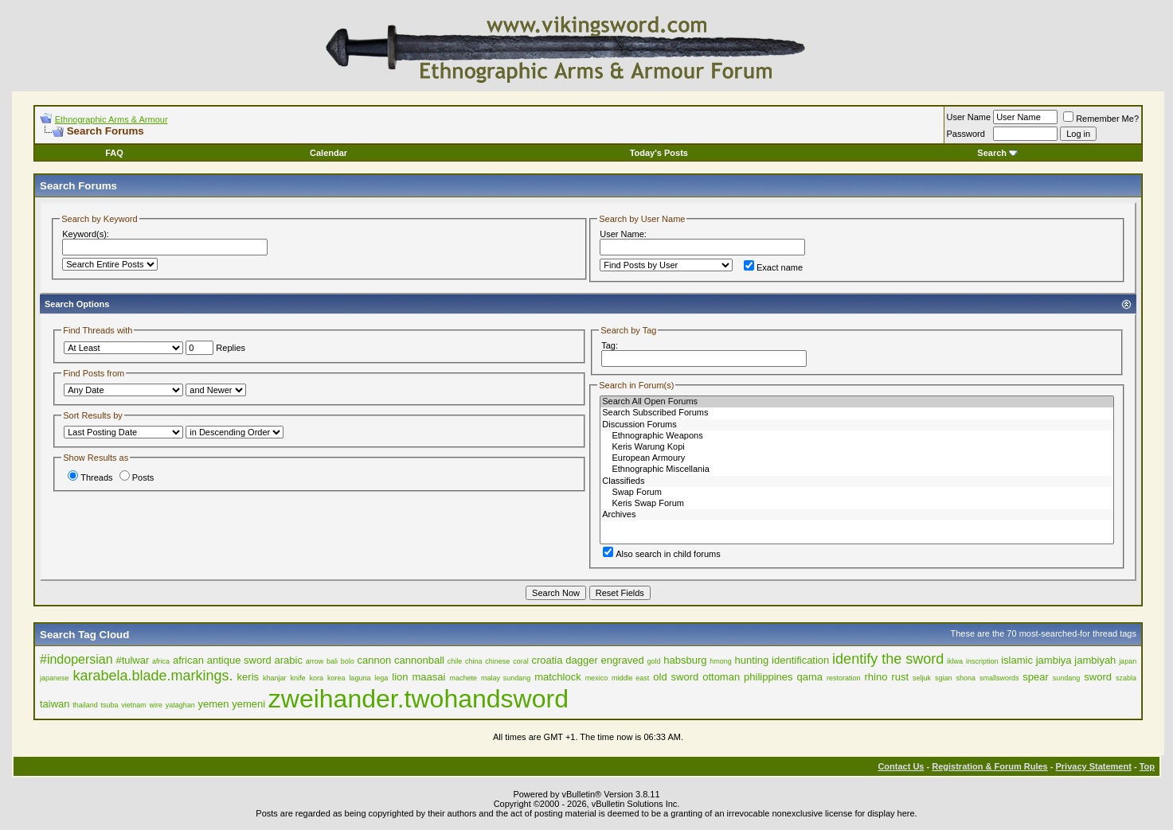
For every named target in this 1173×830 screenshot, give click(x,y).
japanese (54, 678)
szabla (1126, 678)
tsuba (110, 705)
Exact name (773, 267)
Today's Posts (659, 153)
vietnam (134, 705)
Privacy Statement (1093, 766)
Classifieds (856, 481)
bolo (347, 661)
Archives (856, 514)
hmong (721, 661)
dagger (581, 660)
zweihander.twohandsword (418, 698)
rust (900, 677)
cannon (375, 660)
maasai (429, 677)
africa (161, 661)
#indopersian (76, 659)
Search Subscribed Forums (856, 413)
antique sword (239, 660)
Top (1147, 766)
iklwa (955, 661)
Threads (90, 477)
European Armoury (856, 458)
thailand (85, 705)
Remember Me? (1101, 118)
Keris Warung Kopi (856, 447)
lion (400, 677)
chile (455, 661)
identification (800, 660)
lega (381, 678)
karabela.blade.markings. (153, 676)
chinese (497, 661)
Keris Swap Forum (856, 503)
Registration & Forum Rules (989, 766)
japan (1127, 661)
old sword (675, 677)
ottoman (721, 677)
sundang (1067, 678)
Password (966, 133)
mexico (596, 678)
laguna (359, 678)
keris (248, 677)
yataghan (180, 705)
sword (1098, 677)
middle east (630, 678)
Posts (136, 477)
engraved (622, 660)
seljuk (922, 678)
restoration (844, 678)
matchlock (557, 677)
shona (966, 678)
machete (463, 678)
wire (155, 705)
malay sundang (505, 678)
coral (521, 661)
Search (997, 153)
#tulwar (132, 660)
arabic (289, 660)
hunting (752, 660)
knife (297, 678)
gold (654, 661)
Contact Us (901, 766)
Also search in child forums (661, 554)
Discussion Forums (856, 425)
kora (316, 678)
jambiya (1054, 660)
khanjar (275, 678)
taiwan (55, 704)
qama (810, 677)
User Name (969, 117)
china (474, 661)
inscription (982, 661)
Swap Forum (856, 492)
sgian (943, 678)
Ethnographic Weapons (856, 436)
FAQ (114, 153)
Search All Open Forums (856, 401)
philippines (768, 677)
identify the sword (888, 659)
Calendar (328, 153)
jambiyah (1095, 660)
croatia (546, 660)
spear (1035, 677)
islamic (1017, 660)
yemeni (248, 704)
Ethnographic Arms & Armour (111, 119)
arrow (315, 661)
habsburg (684, 660)
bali (332, 661)
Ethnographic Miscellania (856, 469)
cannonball (419, 660)
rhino (875, 677)
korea (336, 678)
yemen (213, 704)
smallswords (999, 678)
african (188, 660)
